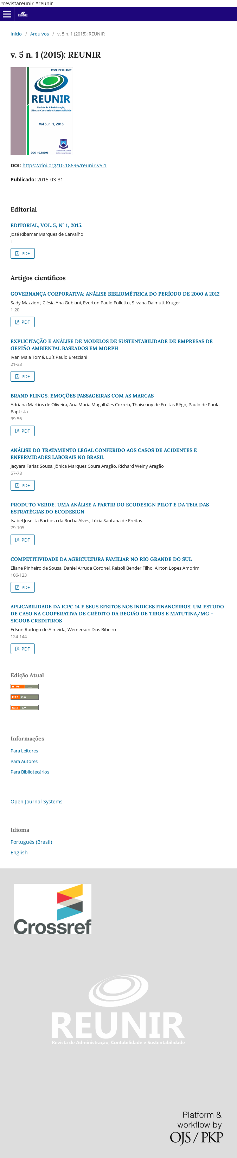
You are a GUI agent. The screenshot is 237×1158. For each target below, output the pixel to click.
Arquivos (39, 34)
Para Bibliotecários (30, 772)
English (19, 852)
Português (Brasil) (31, 842)
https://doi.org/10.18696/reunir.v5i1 (65, 165)
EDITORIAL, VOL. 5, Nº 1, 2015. (46, 225)
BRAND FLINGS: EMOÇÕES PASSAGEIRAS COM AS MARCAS (82, 396)
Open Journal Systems (37, 801)
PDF (25, 253)
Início (16, 34)
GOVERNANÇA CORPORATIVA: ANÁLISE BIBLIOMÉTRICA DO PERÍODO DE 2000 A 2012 (115, 294)
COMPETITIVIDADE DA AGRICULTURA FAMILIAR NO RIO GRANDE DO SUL (101, 559)
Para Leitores (24, 751)
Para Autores (24, 761)
